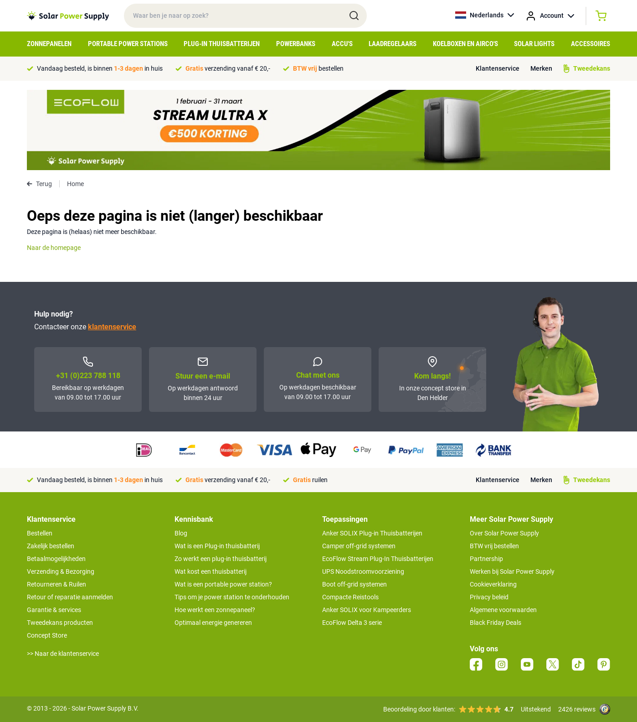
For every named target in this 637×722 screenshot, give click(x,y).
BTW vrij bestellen (494, 546)
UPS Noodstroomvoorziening (363, 571)
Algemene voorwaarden (503, 609)
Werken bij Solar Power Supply (512, 571)
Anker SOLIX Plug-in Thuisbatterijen (372, 533)
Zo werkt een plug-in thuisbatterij (221, 558)
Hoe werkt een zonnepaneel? (215, 609)
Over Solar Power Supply (504, 533)
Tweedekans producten (60, 622)
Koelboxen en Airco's (465, 44)
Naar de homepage (54, 247)
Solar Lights (534, 44)
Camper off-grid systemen (359, 546)
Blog (181, 533)
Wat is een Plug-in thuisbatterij (217, 546)
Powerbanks (295, 44)
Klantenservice (497, 68)
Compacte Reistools (350, 597)
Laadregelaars (392, 44)
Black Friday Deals (495, 622)
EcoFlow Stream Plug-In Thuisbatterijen (377, 558)
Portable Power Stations (128, 44)
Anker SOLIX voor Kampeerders (366, 609)
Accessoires (590, 44)
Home (75, 183)
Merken (541, 68)
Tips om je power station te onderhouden (232, 597)
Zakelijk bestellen (50, 546)
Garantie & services (54, 609)
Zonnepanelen (49, 44)
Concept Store (47, 635)
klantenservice (112, 326)
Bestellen (39, 533)
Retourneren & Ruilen (56, 584)
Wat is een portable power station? (223, 584)
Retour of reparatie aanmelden (70, 597)
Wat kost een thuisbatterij (211, 571)
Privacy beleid (489, 597)
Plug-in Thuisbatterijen (222, 44)
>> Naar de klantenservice (63, 653)
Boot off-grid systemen (354, 584)
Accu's (342, 44)
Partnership (486, 558)
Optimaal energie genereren (213, 622)
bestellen (318, 68)
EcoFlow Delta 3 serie (352, 622)
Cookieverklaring (493, 584)
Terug (39, 183)
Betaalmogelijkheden (56, 558)
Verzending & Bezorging (60, 571)
